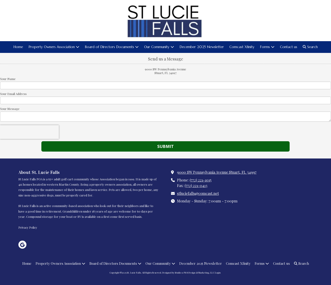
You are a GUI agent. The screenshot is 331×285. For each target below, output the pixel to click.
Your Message (10, 109)
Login (218, 272)
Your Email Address (13, 94)
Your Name (8, 79)
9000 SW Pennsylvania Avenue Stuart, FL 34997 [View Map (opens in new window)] (217, 172)
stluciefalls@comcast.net (198, 193)
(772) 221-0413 (196, 185)
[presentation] (29, 132)
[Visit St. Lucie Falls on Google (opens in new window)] (22, 245)
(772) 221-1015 (200, 179)
